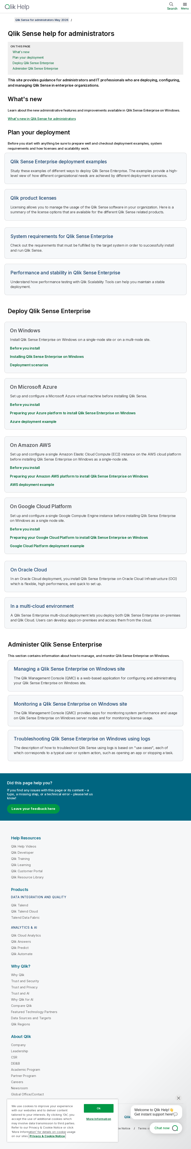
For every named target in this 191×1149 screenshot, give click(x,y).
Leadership (19, 1051)
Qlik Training (20, 859)
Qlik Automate (22, 954)
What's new (21, 52)
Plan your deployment (28, 57)
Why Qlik (17, 975)
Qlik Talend (19, 905)
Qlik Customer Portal (26, 871)
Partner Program (23, 1076)
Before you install (25, 348)
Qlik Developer (22, 852)
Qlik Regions (20, 1024)
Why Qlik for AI (22, 999)
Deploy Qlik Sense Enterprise (33, 63)
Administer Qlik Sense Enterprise (35, 68)
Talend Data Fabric (25, 917)
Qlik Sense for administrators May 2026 (41, 20)
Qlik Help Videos (24, 846)
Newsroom (19, 1088)
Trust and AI (20, 993)
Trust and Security (25, 981)
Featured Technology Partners (34, 1012)
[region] (62, 1120)
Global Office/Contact (27, 1094)
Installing (47, 356)
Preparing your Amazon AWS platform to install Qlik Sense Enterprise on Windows (79, 476)
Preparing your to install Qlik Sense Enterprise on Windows (79, 537)
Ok (99, 1108)
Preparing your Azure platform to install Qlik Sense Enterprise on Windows (73, 413)
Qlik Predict (20, 948)
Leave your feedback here (33, 809)
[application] (153, 1113)
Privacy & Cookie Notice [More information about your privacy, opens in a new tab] (47, 1136)
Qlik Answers (21, 941)
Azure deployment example (33, 421)
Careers (17, 1082)
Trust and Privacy (24, 987)
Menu (185, 8)
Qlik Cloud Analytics (26, 935)
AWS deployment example (32, 484)
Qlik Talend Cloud (24, 911)
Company (18, 1045)
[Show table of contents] (9, 20)
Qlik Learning (21, 865)
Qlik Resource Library (27, 877)
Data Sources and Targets (31, 1018)
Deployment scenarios (29, 365)
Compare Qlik (21, 1006)
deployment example (47, 546)
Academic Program (25, 1069)
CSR (14, 1057)
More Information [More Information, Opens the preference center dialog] (98, 1119)
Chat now (162, 1128)
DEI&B (15, 1063)
